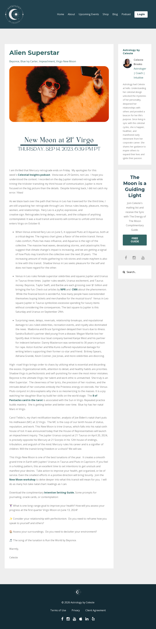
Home (60, 14)
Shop (106, 14)
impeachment (47, 61)
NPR (63, 289)
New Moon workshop (22, 479)
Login (141, 14)
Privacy (76, 610)
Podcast (126, 14)
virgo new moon (66, 61)
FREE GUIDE (135, 240)
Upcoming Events (89, 14)
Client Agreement (95, 610)
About (71, 14)
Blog (115, 14)
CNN (75, 289)
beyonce (14, 61)
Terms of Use (58, 610)
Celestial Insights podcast (34, 174)
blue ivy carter (29, 61)
